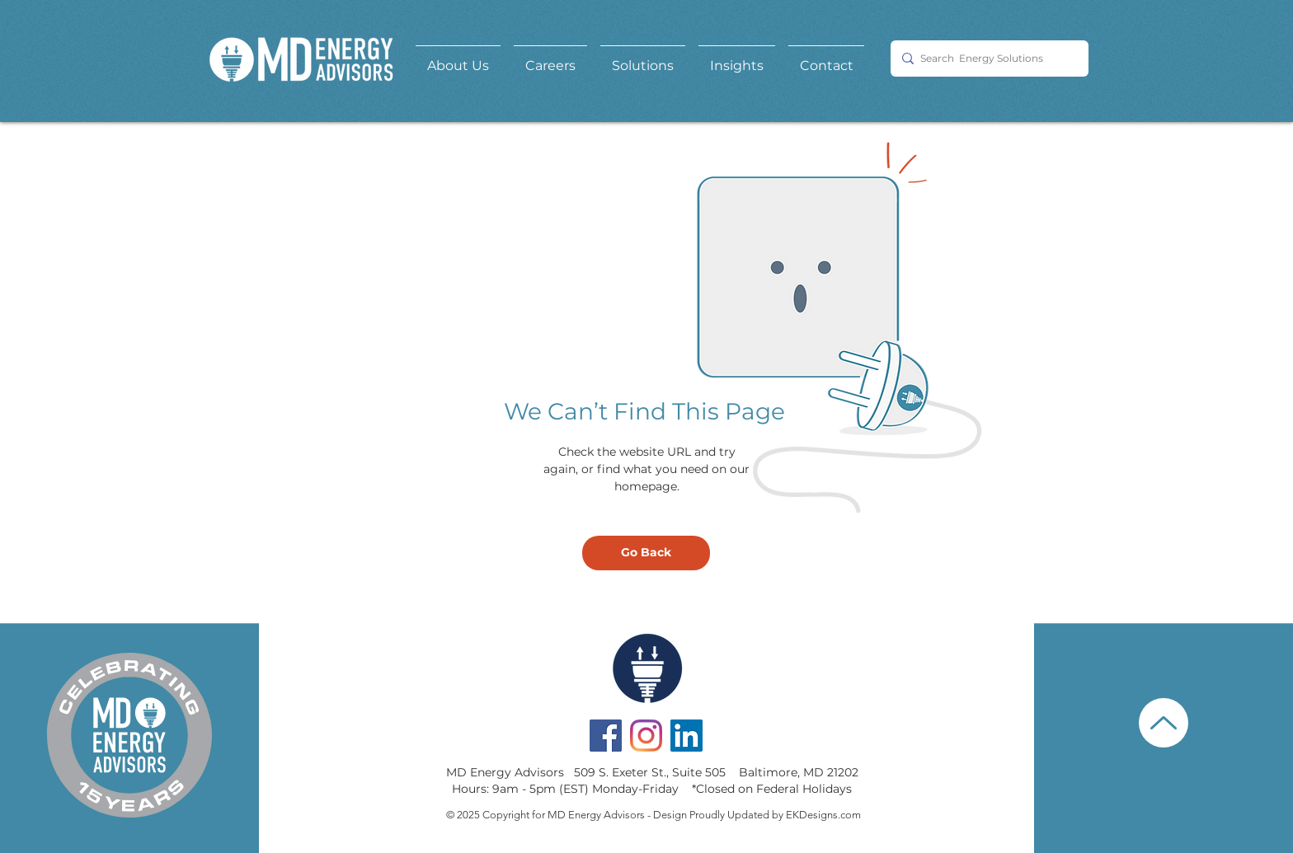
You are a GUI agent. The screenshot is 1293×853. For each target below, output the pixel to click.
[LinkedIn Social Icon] (686, 735)
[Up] (1163, 723)
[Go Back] (646, 553)
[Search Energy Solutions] (986, 58)
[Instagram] (646, 735)
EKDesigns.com (823, 814)
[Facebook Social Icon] (606, 735)
